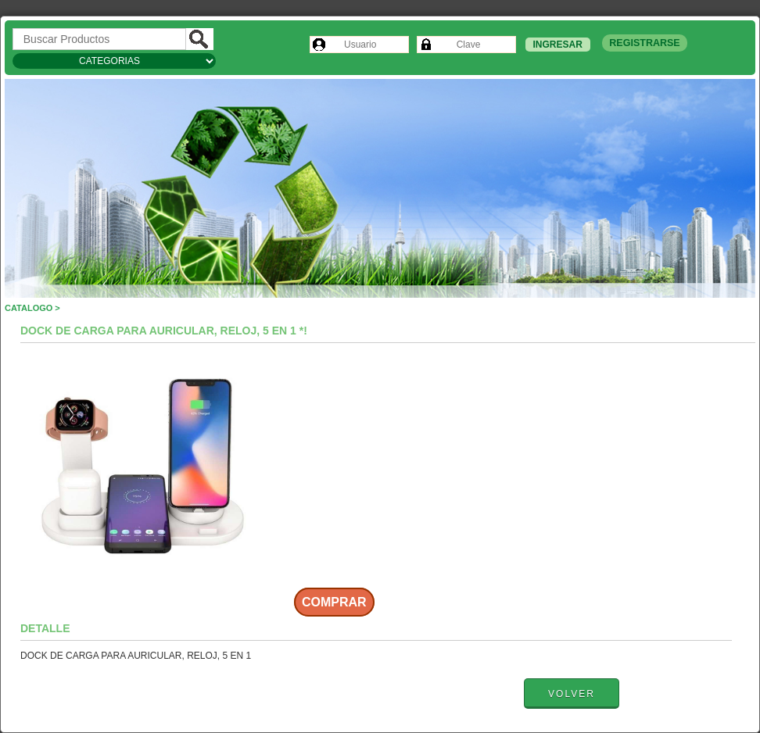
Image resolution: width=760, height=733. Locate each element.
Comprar (334, 602)
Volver (571, 693)
